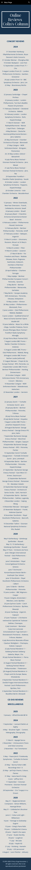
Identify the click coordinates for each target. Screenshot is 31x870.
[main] (16, 19)
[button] (2, 2)
